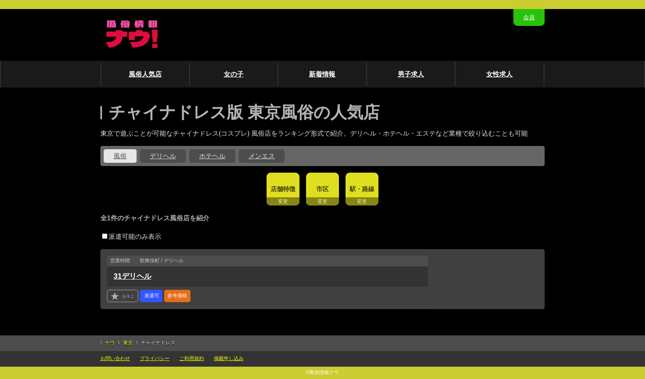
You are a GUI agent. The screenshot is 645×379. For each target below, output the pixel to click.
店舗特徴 (283, 188)
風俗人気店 (145, 74)
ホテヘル (212, 156)
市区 (322, 188)
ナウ (110, 343)
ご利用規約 (191, 358)
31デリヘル (132, 276)
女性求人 (499, 74)
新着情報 (322, 74)
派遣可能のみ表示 (131, 236)
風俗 (120, 156)
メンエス (261, 156)
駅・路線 (362, 188)
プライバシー (154, 358)
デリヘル (163, 156)
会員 (529, 17)
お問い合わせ (115, 358)
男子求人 (411, 74)
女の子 (234, 74)
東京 (128, 343)
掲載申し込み (229, 358)
